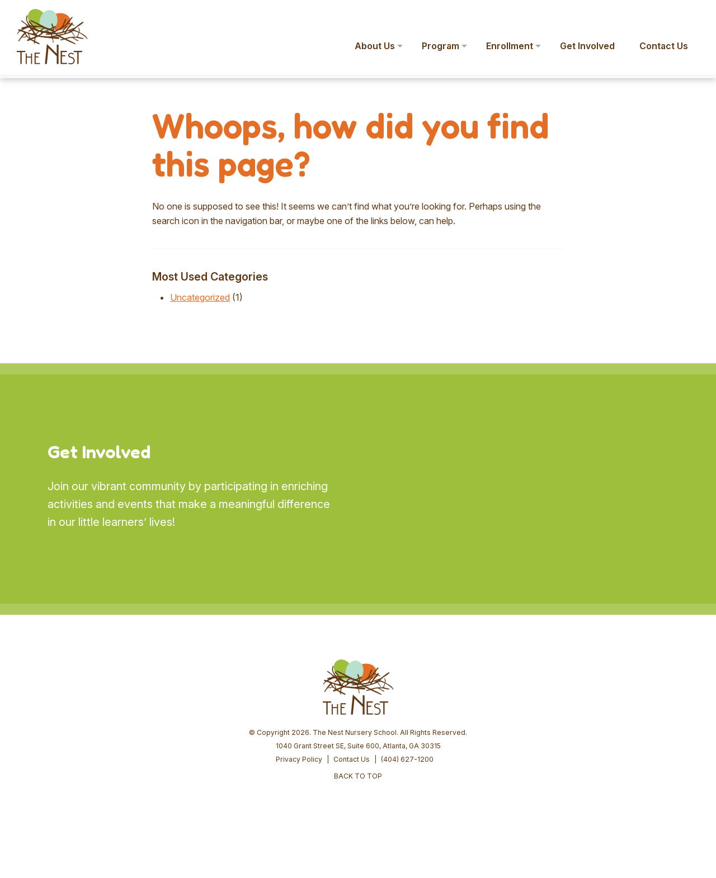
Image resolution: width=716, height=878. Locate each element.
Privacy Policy (299, 759)
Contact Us (351, 759)
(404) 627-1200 (407, 759)
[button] (691, 15)
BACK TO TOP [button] (358, 776)
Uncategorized (200, 297)
